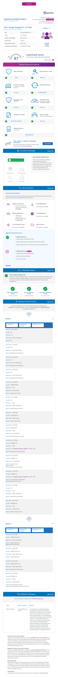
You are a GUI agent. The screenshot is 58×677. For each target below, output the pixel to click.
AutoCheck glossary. (38, 598)
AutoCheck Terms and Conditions (39, 637)
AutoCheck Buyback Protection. (39, 650)
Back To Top (50, 151)
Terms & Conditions (27, 146)
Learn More (48, 143)
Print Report (29, 4)
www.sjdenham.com (49, 22)
